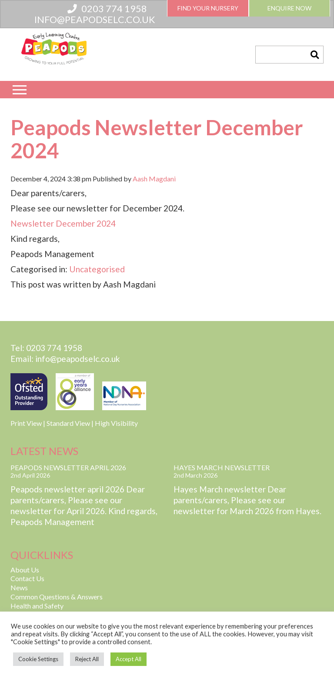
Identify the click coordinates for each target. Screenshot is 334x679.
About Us (24, 569)
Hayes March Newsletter (222, 467)
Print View (26, 423)
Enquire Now (289, 8)
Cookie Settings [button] (38, 659)
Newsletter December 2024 (63, 223)
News (19, 587)
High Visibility (116, 423)
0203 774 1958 (107, 8)
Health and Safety (36, 606)
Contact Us (27, 578)
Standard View (68, 423)
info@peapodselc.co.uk (94, 19)
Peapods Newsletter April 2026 (68, 467)
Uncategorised (97, 269)
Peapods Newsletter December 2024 (156, 139)
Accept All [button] (128, 659)
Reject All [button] (87, 659)
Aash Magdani (154, 178)
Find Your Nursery (207, 8)
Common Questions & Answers (56, 596)
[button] (314, 54)
